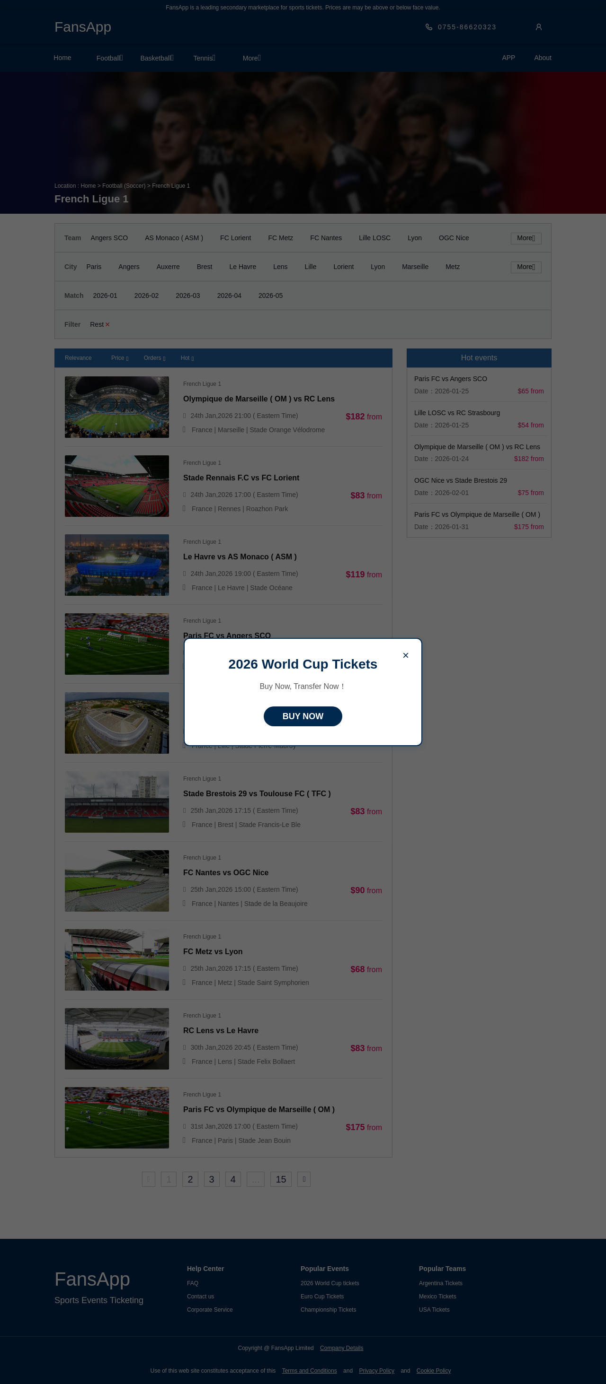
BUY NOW (303, 716)
